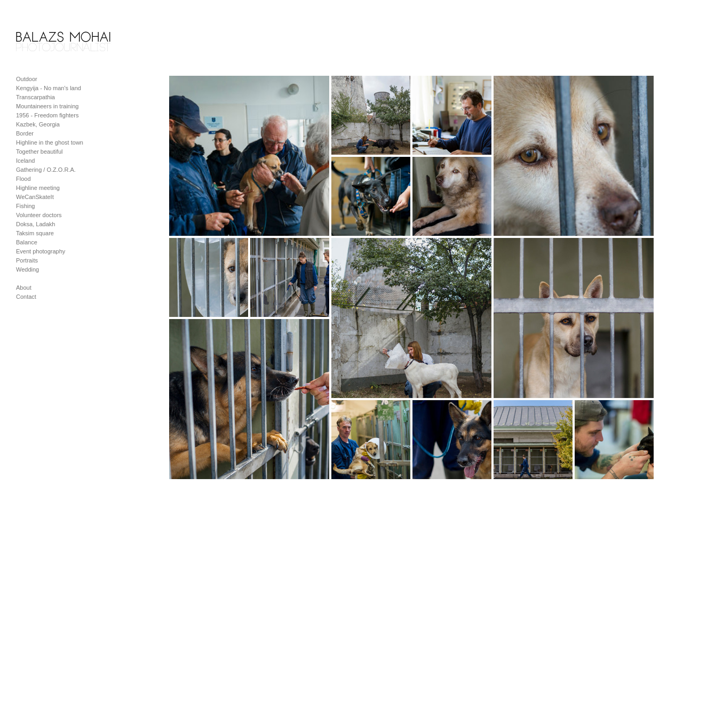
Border (25, 133)
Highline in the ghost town (49, 142)
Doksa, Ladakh (35, 224)
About (23, 287)
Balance (26, 242)
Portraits (27, 260)
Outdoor (26, 79)
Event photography (40, 251)
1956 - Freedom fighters (47, 115)
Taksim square (35, 233)
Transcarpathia (35, 97)
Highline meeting (38, 188)
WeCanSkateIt (35, 197)
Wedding (27, 269)
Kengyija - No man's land (48, 88)
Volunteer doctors (39, 215)
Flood (23, 179)
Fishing (25, 206)
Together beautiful (39, 151)
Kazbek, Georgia (38, 124)
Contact (26, 296)
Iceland (25, 160)
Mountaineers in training (47, 106)
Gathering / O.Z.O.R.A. (46, 169)
